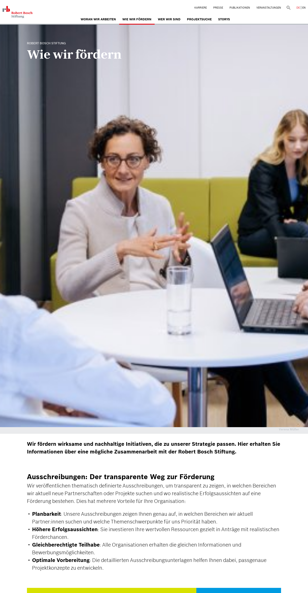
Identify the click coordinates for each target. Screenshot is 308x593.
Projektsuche (199, 19)
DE (298, 7)
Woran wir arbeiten (98, 19)
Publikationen (240, 7)
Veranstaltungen (268, 7)
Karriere (200, 7)
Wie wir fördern (136, 19)
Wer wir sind (169, 19)
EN (304, 7)
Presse (218, 7)
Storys (224, 19)
